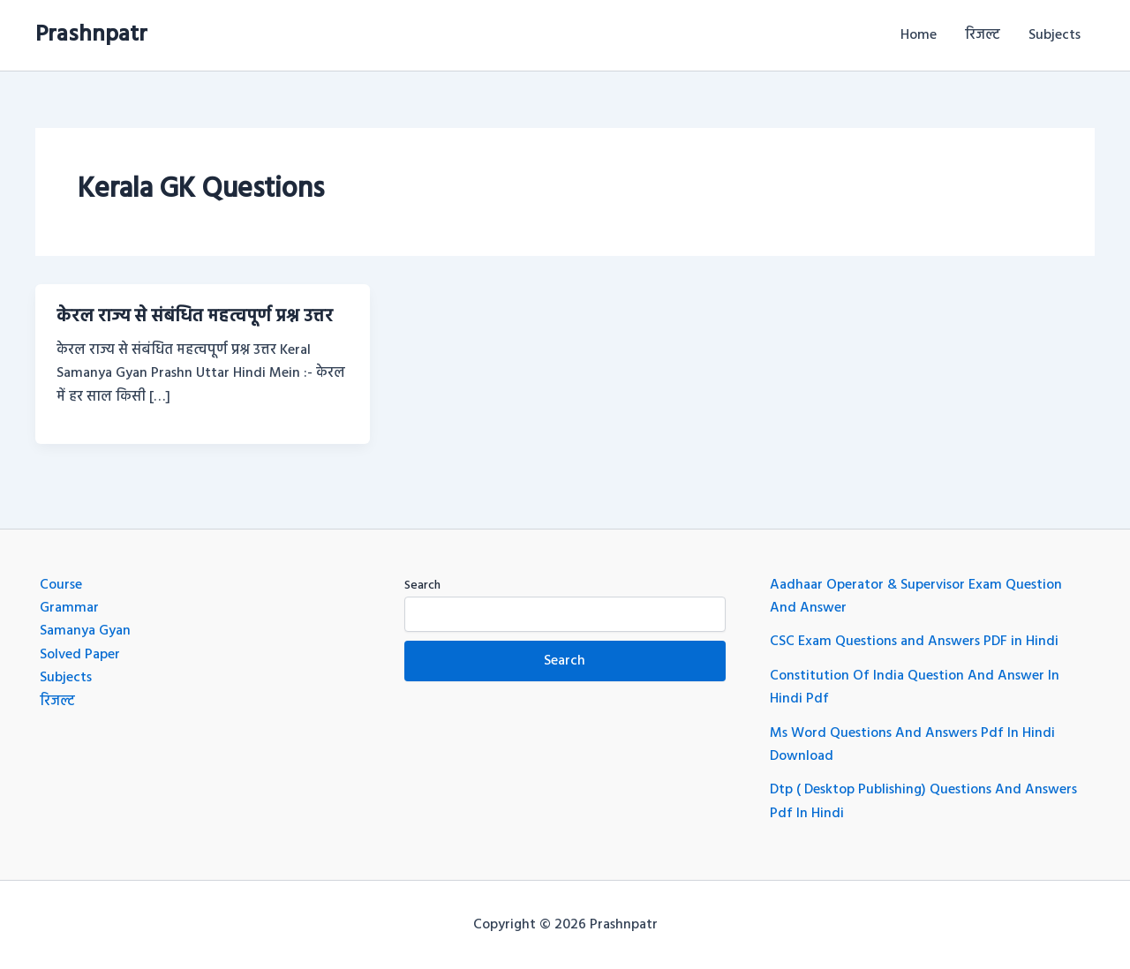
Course (61, 585)
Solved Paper (80, 654)
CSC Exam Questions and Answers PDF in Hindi (914, 641)
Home (918, 35)
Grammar (69, 608)
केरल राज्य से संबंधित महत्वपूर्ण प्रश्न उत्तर (194, 317)
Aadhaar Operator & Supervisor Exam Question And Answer (916, 597)
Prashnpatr (91, 35)
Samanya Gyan (85, 631)
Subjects (1054, 35)
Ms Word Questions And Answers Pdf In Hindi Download (912, 745)
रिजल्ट (982, 35)
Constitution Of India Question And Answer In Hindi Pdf (914, 687)
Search (422, 585)
